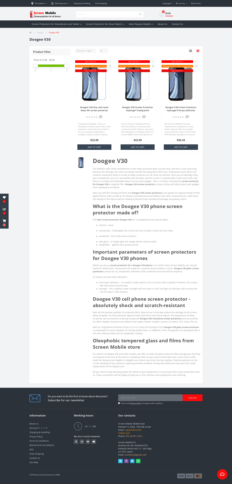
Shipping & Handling (82, 3)
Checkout (169, 15)
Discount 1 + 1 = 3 (38, 428)
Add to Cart (94, 147)
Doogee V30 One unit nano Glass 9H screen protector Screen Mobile (94, 110)
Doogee (40, 32)
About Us (162, 24)
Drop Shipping (101, 3)
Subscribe (192, 397)
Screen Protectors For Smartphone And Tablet (56, 24)
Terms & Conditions (39, 440)
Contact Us (177, 24)
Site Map (33, 462)
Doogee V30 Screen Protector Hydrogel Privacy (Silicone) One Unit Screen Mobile (180, 110)
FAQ (31, 449)
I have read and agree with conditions (142, 403)
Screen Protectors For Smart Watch (105, 24)
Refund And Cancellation (41, 445)
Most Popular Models (141, 24)
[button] (39, 3)
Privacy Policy (135, 403)
